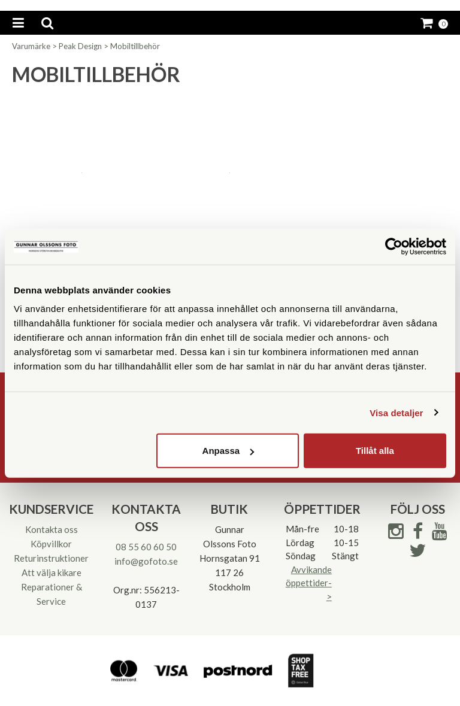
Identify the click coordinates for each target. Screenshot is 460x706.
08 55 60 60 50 (146, 546)
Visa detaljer (396, 412)
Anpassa (228, 451)
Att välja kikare (51, 572)
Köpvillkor (51, 543)
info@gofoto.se (146, 561)
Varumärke (31, 46)
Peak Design (80, 46)
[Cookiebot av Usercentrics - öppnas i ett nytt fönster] (393, 246)
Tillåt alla (375, 451)
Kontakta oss (51, 529)
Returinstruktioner (51, 558)
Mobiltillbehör (135, 46)
